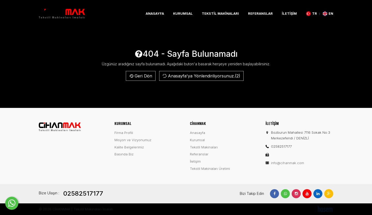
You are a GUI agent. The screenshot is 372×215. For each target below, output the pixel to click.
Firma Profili (123, 133)
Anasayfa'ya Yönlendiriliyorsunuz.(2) (201, 75)
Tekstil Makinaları (220, 13)
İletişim (289, 13)
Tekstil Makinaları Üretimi (210, 168)
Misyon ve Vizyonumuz (132, 140)
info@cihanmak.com (287, 163)
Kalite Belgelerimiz (129, 147)
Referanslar (260, 13)
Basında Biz (124, 154)
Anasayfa (155, 13)
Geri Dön (140, 75)
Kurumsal (183, 13)
